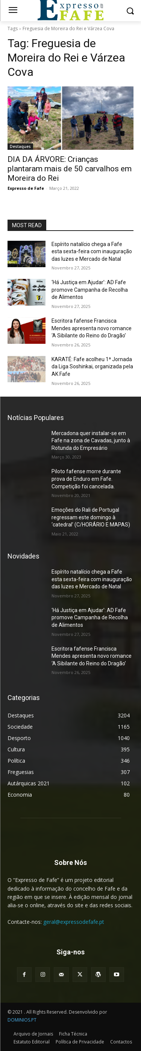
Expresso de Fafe (26, 188)
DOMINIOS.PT (22, 1020)
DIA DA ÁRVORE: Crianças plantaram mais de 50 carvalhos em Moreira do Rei (70, 169)
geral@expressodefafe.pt (73, 921)
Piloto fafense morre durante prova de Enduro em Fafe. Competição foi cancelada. (86, 478)
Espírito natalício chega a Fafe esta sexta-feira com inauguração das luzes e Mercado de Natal (92, 251)
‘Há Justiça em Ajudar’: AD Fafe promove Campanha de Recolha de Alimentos (90, 289)
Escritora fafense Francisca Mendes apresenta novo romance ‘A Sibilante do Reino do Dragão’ (92, 328)
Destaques (20, 146)
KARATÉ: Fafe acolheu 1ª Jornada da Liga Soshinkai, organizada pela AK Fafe (92, 366)
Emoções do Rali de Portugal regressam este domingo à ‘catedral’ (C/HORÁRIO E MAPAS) (91, 517)
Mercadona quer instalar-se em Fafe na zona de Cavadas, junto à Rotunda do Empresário (91, 440)
